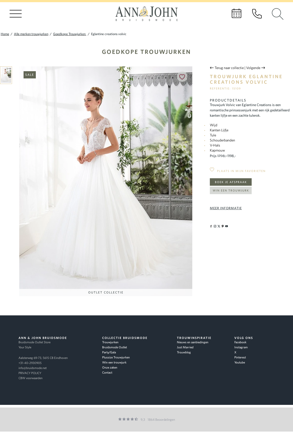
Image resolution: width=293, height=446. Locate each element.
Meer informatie (226, 208)
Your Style (25, 347)
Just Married (185, 347)
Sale (29, 74)
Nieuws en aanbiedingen (192, 342)
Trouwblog (184, 352)
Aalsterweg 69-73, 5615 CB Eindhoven (43, 358)
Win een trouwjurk (231, 190)
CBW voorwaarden (31, 378)
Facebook (240, 342)
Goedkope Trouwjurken (146, 51)
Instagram (241, 347)
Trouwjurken (110, 342)
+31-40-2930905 (30, 363)
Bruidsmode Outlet (114, 347)
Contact (107, 372)
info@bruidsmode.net (33, 368)
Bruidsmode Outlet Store (34, 342)
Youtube (239, 362)
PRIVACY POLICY (30, 373)
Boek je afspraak (231, 182)
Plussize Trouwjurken (116, 357)
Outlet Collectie (106, 292)
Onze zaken (109, 367)
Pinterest (240, 357)
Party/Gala (109, 352)
